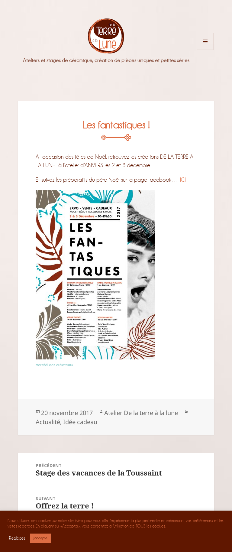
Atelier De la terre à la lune (141, 413)
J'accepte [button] (40, 538)
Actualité (48, 422)
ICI (183, 180)
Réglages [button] (17, 538)
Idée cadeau (80, 422)
